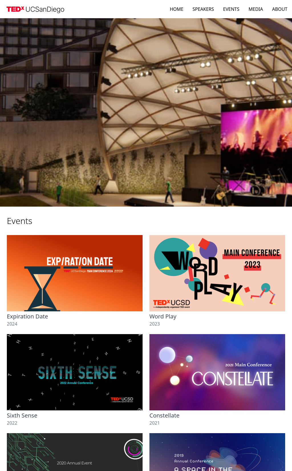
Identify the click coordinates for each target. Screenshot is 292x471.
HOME (176, 9)
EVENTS (231, 9)
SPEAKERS (203, 9)
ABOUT (279, 9)
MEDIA (256, 9)
